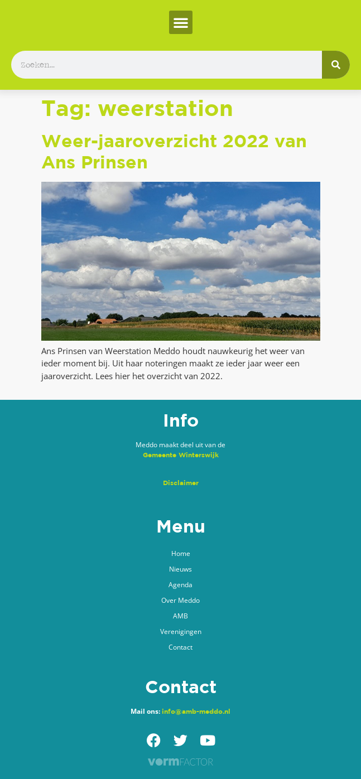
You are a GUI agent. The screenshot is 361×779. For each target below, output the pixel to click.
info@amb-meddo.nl (196, 711)
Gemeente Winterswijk (181, 455)
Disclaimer (181, 482)
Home (180, 553)
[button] (180, 22)
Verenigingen (180, 631)
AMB (180, 616)
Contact (180, 647)
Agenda (180, 584)
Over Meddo (180, 600)
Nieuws (180, 569)
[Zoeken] (336, 65)
